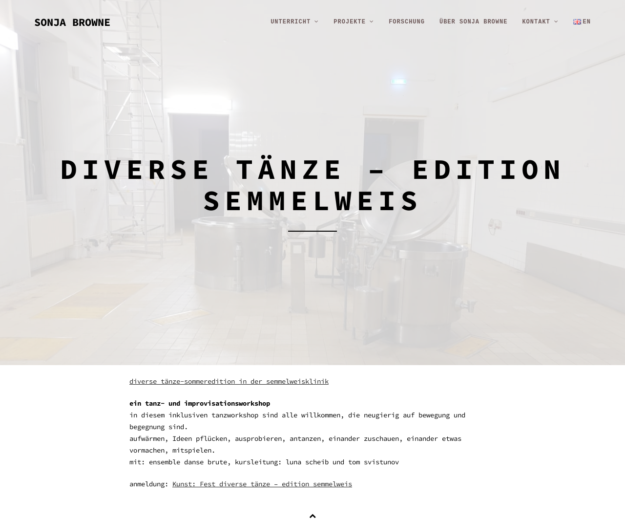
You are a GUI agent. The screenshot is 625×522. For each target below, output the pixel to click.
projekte (353, 22)
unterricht (295, 22)
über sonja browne (473, 22)
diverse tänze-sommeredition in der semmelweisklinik (229, 381)
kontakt (540, 22)
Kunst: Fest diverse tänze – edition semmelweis (262, 483)
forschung (407, 22)
